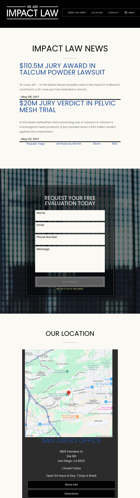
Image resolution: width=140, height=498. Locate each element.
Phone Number (47, 237)
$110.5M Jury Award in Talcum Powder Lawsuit (62, 69)
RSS (114, 144)
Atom (96, 144)
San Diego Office (71, 440)
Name (41, 213)
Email (40, 225)
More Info (71, 484)
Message (43, 249)
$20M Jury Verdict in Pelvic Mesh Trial (67, 106)
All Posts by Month (68, 144)
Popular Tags (36, 144)
